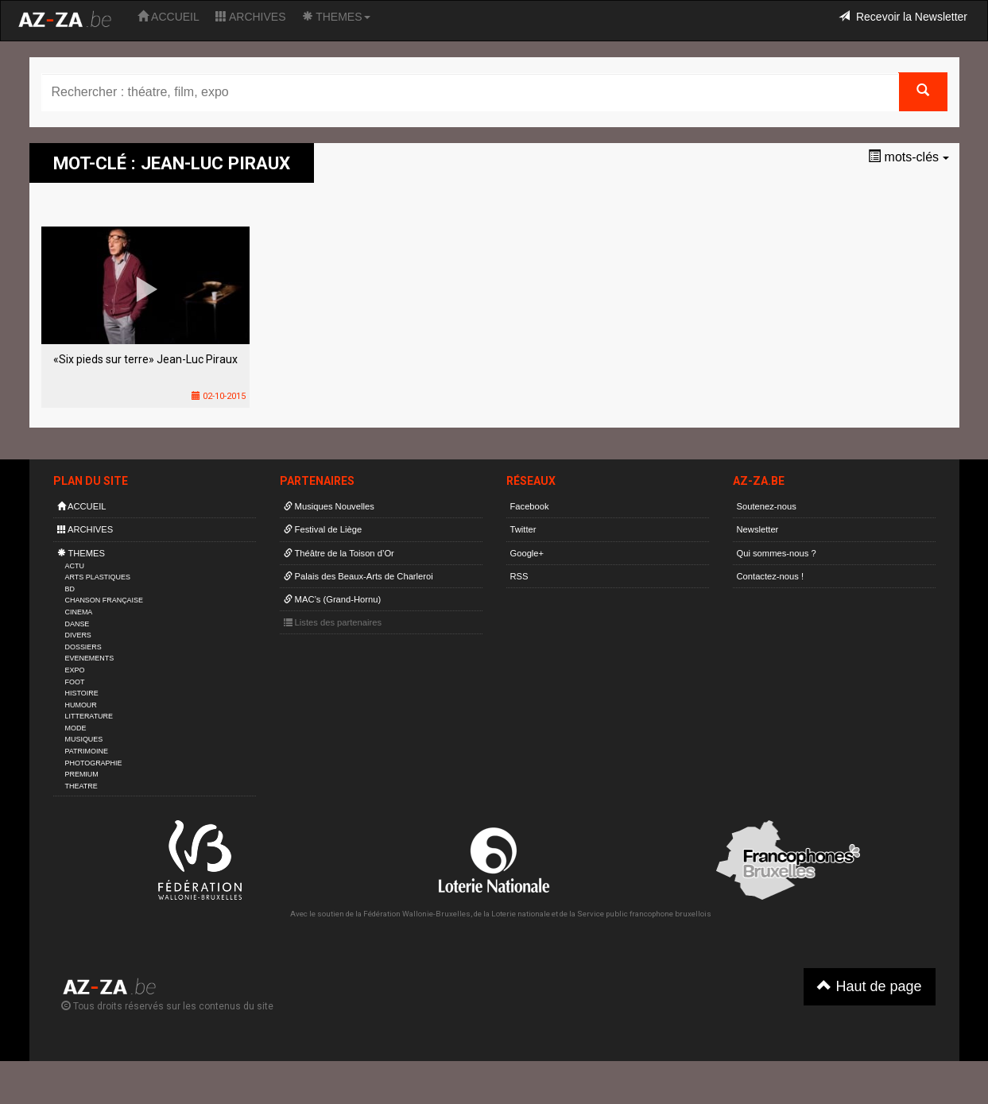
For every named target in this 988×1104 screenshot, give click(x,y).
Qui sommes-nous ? (776, 553)
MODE (76, 728)
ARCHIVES (250, 16)
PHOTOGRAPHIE (93, 763)
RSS (519, 576)
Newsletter (758, 529)
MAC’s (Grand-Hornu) (333, 599)
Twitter (523, 529)
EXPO (75, 670)
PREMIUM (82, 774)
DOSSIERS (83, 647)
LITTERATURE (89, 716)
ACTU (74, 566)
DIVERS (78, 635)
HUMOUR (81, 705)
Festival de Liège (323, 529)
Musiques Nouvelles (329, 506)
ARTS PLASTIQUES (97, 577)
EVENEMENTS (89, 658)
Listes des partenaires (333, 622)
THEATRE (81, 786)
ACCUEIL (169, 16)
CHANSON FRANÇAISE (104, 600)
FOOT (75, 682)
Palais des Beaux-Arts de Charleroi (358, 576)
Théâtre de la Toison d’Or (339, 553)
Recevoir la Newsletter (903, 16)
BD (70, 589)
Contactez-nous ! (770, 576)
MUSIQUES (84, 739)
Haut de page (869, 986)
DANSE (77, 624)
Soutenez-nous (766, 506)
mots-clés (908, 157)
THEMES (336, 16)
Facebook (529, 506)
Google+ (527, 553)
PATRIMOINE (86, 751)
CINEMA (79, 612)
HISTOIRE (82, 693)
